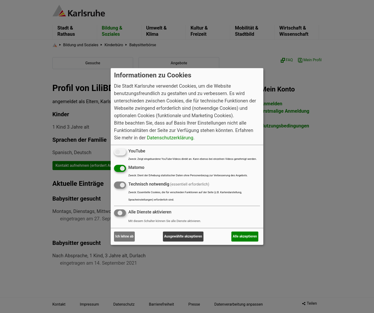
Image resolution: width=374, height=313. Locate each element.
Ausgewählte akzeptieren (183, 236)
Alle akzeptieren (245, 236)
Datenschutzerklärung (170, 137)
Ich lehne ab (124, 236)
